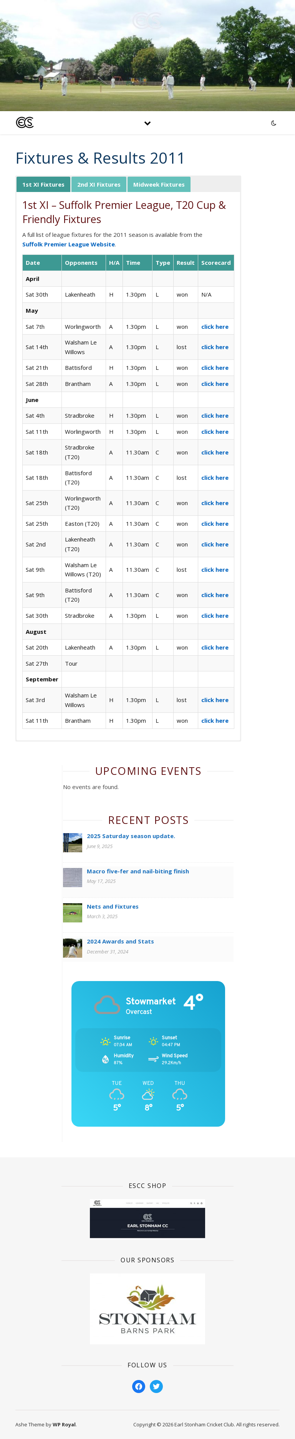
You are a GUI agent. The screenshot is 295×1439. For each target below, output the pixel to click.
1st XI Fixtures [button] (43, 184)
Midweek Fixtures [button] (159, 184)
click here (215, 326)
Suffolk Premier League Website (68, 244)
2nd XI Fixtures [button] (99, 184)
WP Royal (64, 1424)
